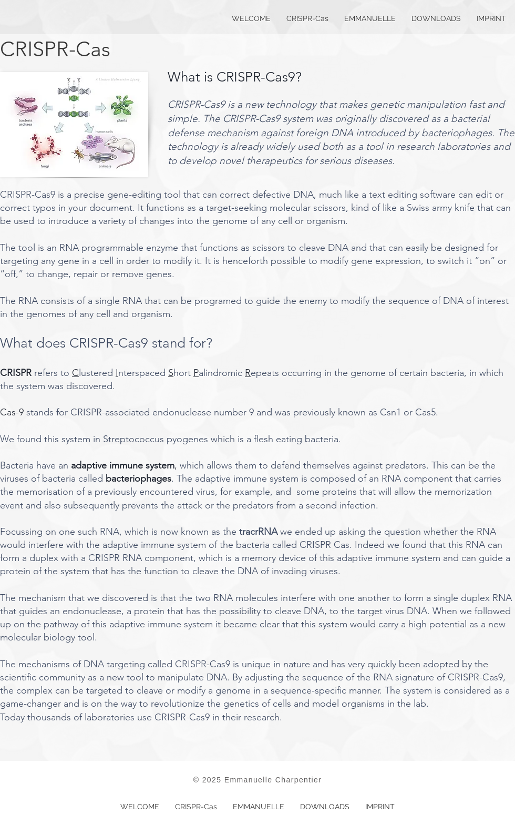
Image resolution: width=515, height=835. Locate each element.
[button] (370, 18)
